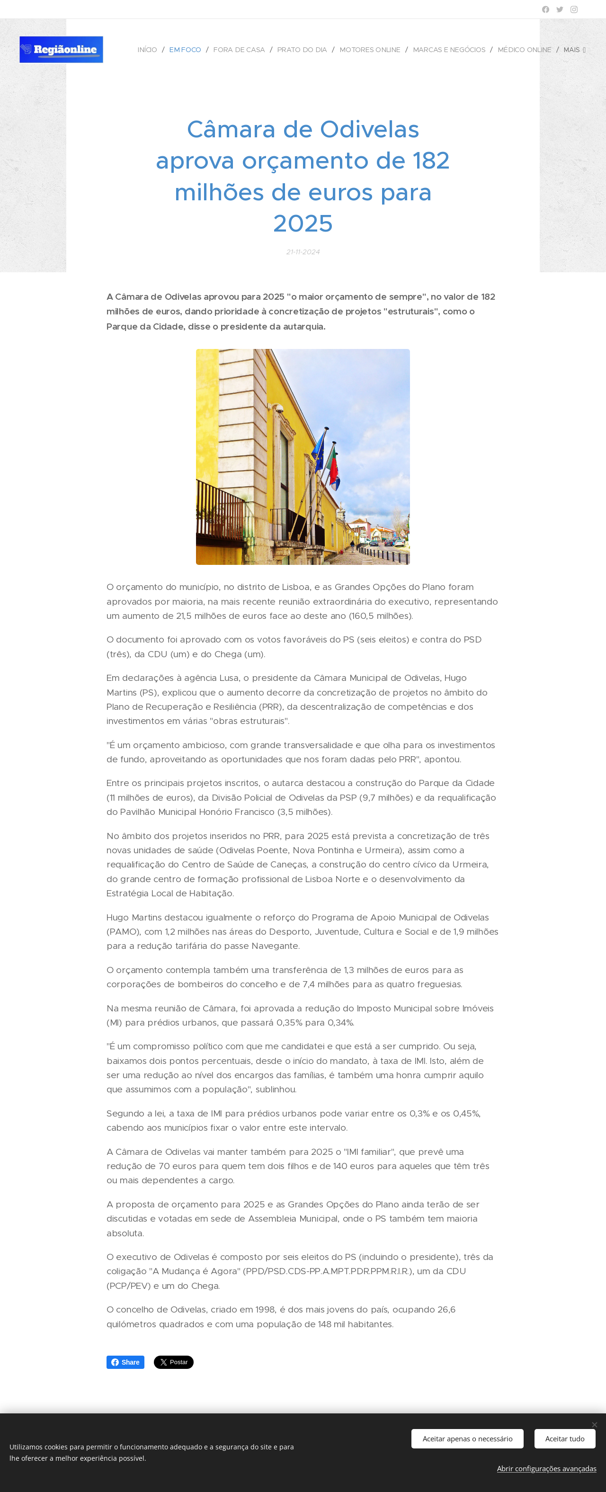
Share (125, 1362)
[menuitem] (154, 50)
